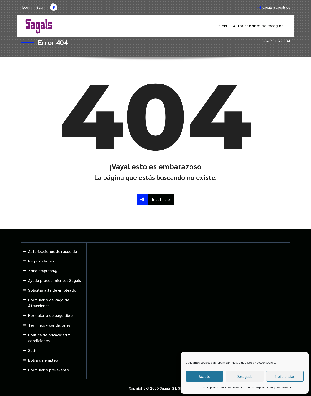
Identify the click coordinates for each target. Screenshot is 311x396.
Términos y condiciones (49, 325)
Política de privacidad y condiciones (219, 387)
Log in (27, 7)
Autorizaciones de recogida (258, 25)
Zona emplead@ (43, 270)
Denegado (245, 376)
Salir (40, 7)
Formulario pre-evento (48, 369)
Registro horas (41, 260)
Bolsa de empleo (43, 359)
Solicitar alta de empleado (52, 290)
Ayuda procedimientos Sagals (54, 280)
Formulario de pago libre (50, 315)
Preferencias (285, 376)
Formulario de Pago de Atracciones (48, 302)
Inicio (222, 25)
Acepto (204, 376)
